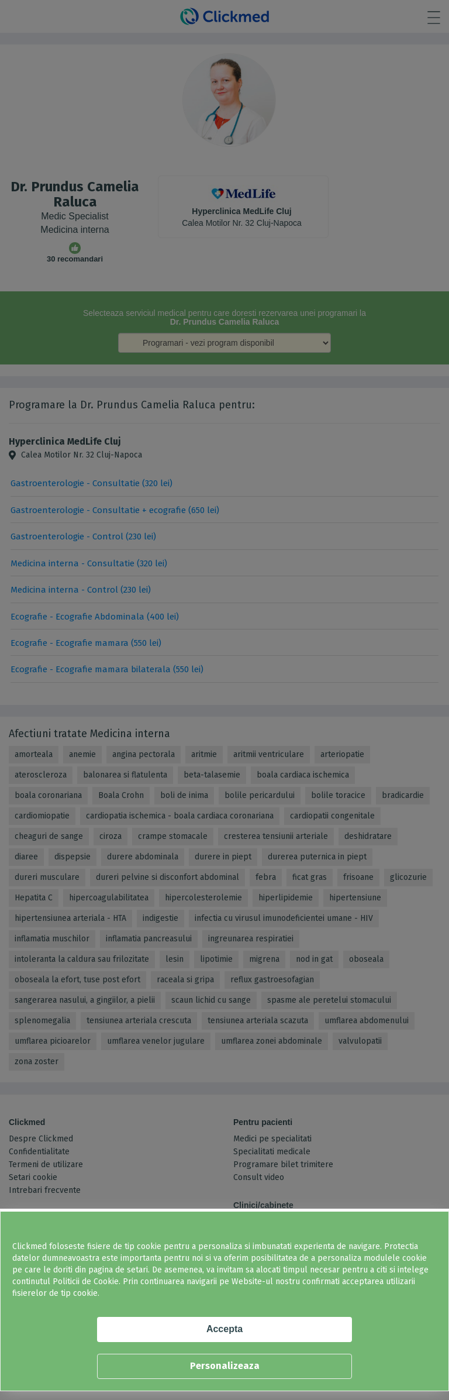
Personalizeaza (225, 1365)
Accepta (224, 1329)
